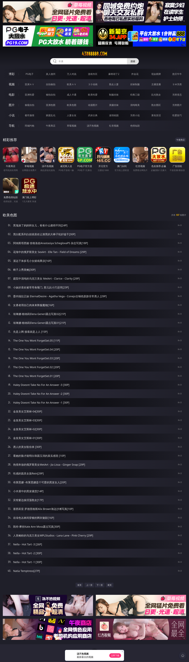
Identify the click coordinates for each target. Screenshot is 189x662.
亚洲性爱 (29, 94)
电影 (12, 95)
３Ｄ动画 (92, 84)
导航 (12, 126)
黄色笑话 (156, 115)
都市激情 (29, 115)
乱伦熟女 (156, 94)
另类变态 (177, 94)
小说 (12, 115)
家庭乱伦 (50, 115)
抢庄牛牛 (177, 74)
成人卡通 (71, 94)
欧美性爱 (92, 94)
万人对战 (71, 74)
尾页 (109, 585)
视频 (12, 84)
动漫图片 (92, 105)
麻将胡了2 (113, 74)
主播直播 (156, 84)
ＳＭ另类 (177, 84)
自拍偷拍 (50, 84)
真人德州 (50, 74)
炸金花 (135, 74)
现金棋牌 (156, 74)
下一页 (100, 585)
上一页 (89, 585)
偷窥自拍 (29, 105)
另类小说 (135, 115)
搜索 (133, 61)
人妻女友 (71, 115)
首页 (79, 585)
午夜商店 (50, 125)
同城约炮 (29, 125)
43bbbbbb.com (94, 54)
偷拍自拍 (50, 94)
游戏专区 (92, 74)
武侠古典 (92, 115)
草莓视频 (71, 125)
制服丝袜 (114, 94)
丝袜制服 (135, 84)
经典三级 (135, 94)
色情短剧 (135, 125)
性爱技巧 (177, 115)
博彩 (12, 74)
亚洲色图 (50, 105)
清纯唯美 (135, 105)
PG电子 (29, 74)
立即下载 (115, 655)
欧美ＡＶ (71, 84)
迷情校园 (114, 115)
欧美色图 (71, 105)
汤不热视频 (93, 125)
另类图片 (177, 105)
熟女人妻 (114, 84)
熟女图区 (156, 105)
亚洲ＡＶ (29, 84)
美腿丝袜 (114, 105)
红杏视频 (114, 125)
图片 (12, 105)
